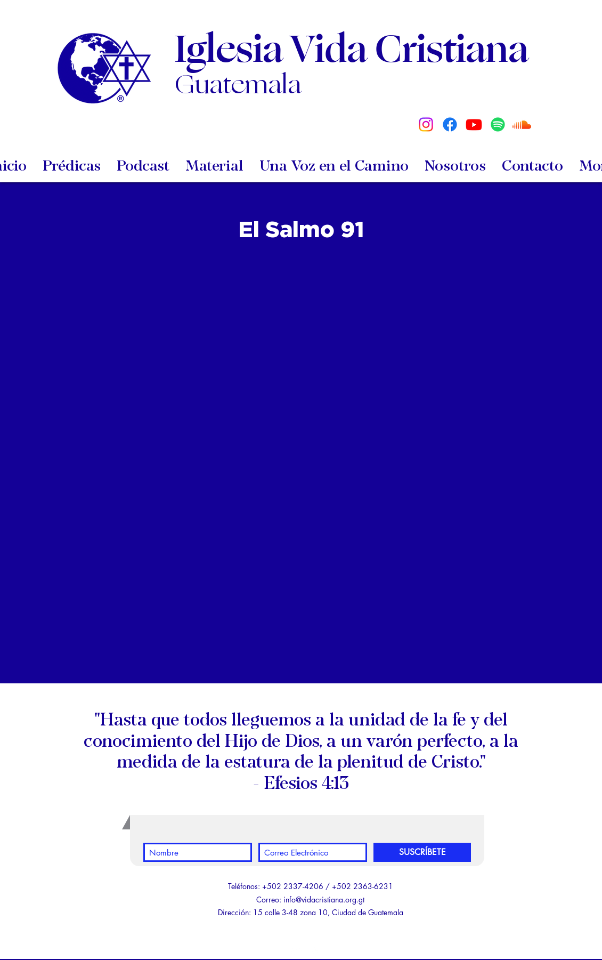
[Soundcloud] (521, 124)
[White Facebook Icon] (315, 952)
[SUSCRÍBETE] (422, 852)
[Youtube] (474, 124)
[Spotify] (498, 124)
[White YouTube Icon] (296, 952)
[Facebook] (450, 124)
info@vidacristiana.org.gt (323, 899)
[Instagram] (426, 124)
